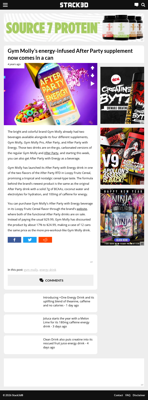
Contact (118, 395)
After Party (51, 153)
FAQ (127, 395)
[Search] (143, 5)
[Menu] (5, 5)
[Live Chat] (136, 5)
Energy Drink (48, 270)
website (82, 209)
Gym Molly (31, 270)
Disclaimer (139, 395)
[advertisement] (74, 27)
